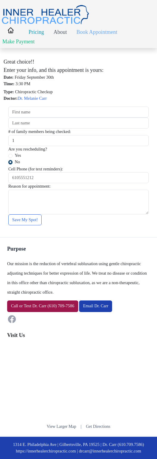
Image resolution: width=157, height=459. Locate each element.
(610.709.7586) (131, 444)
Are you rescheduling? (27, 149)
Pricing (36, 32)
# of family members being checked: (39, 131)
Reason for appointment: (29, 186)
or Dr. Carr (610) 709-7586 (42, 305)
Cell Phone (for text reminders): (35, 169)
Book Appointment (96, 32)
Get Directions (98, 426)
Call (14, 305)
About (60, 32)
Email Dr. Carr (95, 305)
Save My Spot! (25, 219)
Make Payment (18, 42)
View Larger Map (61, 426)
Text (27, 305)
